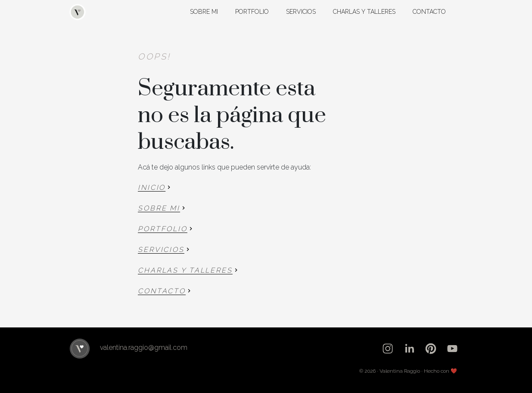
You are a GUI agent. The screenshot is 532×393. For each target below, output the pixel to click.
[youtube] (452, 348)
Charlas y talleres (364, 11)
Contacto (429, 11)
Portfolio (252, 11)
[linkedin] (409, 348)
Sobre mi (204, 11)
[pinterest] (431, 348)
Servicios (301, 11)
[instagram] (387, 348)
